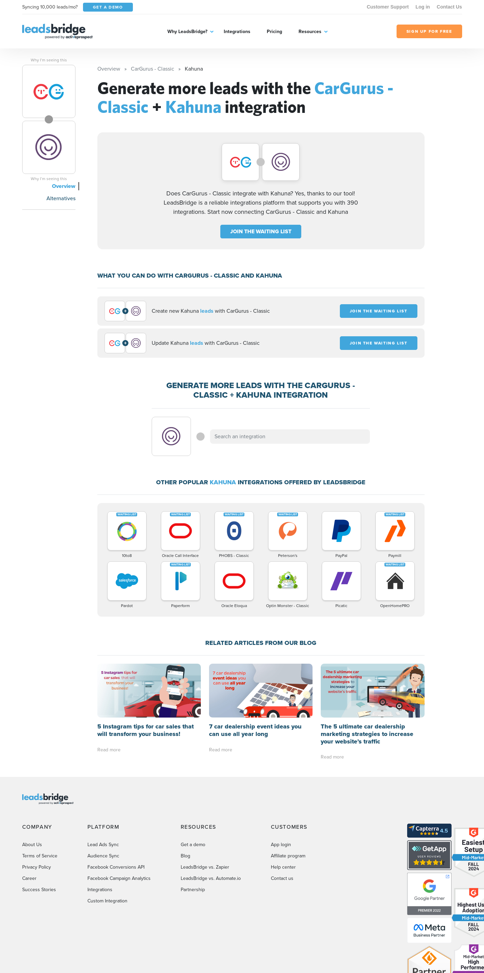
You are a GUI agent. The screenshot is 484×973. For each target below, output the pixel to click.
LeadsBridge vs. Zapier (205, 867)
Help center (283, 867)
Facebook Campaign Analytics (119, 878)
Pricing (274, 31)
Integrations (237, 31)
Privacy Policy (36, 867)
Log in (423, 7)
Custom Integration (107, 900)
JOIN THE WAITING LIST (260, 231)
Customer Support (388, 7)
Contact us (282, 878)
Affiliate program (288, 855)
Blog (185, 855)
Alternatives (60, 198)
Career (29, 878)
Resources (310, 31)
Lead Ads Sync (103, 844)
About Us (32, 844)
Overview (63, 186)
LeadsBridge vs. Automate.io (211, 878)
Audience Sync (103, 855)
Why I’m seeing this (49, 60)
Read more (109, 749)
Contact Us (449, 7)
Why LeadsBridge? (187, 31)
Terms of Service (39, 855)
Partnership (193, 889)
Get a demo (193, 844)
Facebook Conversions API (115, 867)
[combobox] (290, 436)
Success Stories (39, 889)
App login (281, 844)
